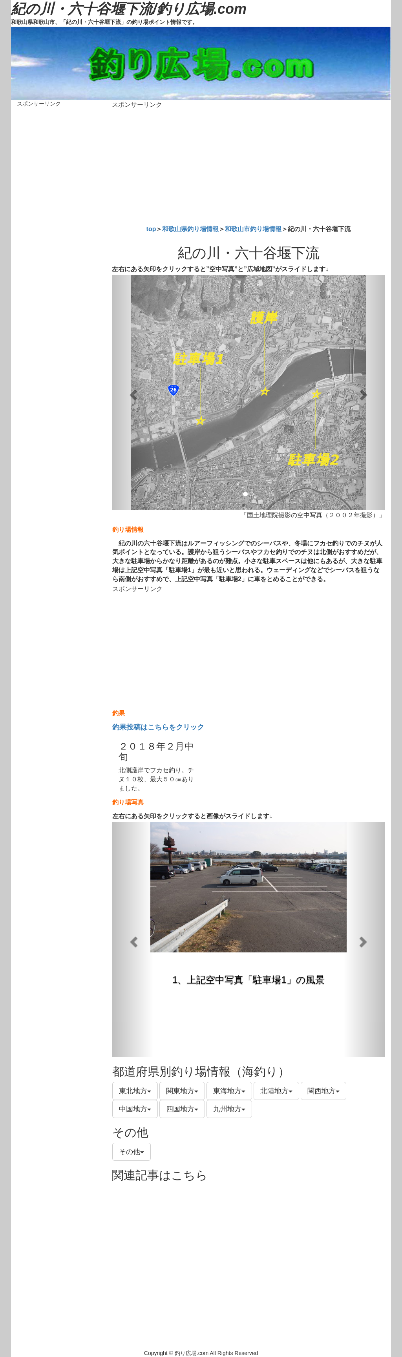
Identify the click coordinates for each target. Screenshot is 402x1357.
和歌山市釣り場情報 (253, 229)
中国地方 (135, 1109)
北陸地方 (276, 1091)
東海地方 (229, 1091)
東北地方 (135, 1091)
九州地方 (229, 1109)
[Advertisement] (248, 165)
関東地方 (182, 1091)
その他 (131, 1152)
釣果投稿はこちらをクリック (158, 727)
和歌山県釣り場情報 (190, 229)
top (151, 229)
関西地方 (323, 1091)
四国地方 (182, 1109)
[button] (132, 392)
